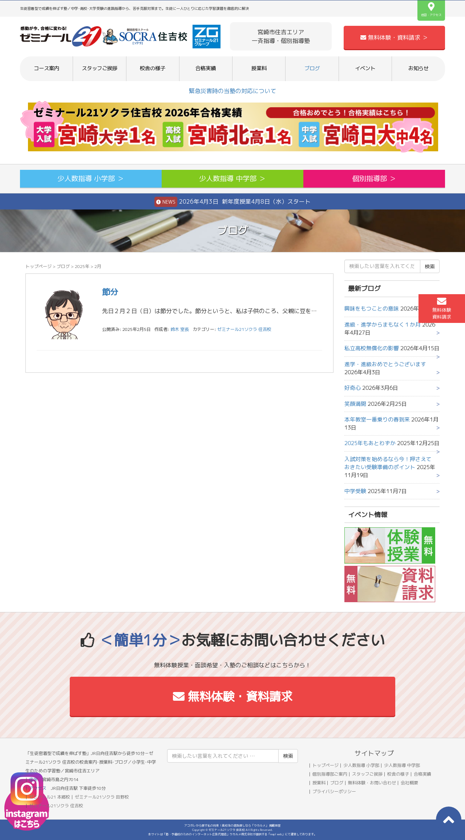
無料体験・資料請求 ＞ (394, 37)
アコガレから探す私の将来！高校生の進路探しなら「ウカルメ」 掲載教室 (232, 825)
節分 (110, 291)
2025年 (82, 266)
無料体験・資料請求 (232, 696)
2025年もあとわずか (370, 443)
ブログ (312, 68)
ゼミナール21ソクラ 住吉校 (244, 329)
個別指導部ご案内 (329, 774)
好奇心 (352, 388)
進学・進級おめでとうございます (385, 364)
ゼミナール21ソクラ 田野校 (102, 797)
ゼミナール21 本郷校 (49, 797)
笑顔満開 (355, 404)
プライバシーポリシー (334, 791)
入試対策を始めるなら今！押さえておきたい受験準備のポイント (388, 463)
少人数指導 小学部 (361, 765)
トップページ (38, 266)
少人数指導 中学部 (402, 765)
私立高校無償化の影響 (371, 348)
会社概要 (409, 783)
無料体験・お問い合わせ (372, 783)
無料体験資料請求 (441, 308)
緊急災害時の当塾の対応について (232, 91)
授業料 (259, 68)
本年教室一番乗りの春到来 (377, 419)
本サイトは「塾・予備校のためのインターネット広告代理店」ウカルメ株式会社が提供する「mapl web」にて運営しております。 (232, 834)
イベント (365, 68)
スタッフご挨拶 (99, 68)
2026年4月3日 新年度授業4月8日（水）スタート (232, 202)
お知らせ (418, 68)
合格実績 (205, 68)
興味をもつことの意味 (371, 308)
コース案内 (46, 68)
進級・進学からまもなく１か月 (382, 324)
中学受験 (355, 491)
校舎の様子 (152, 68)
